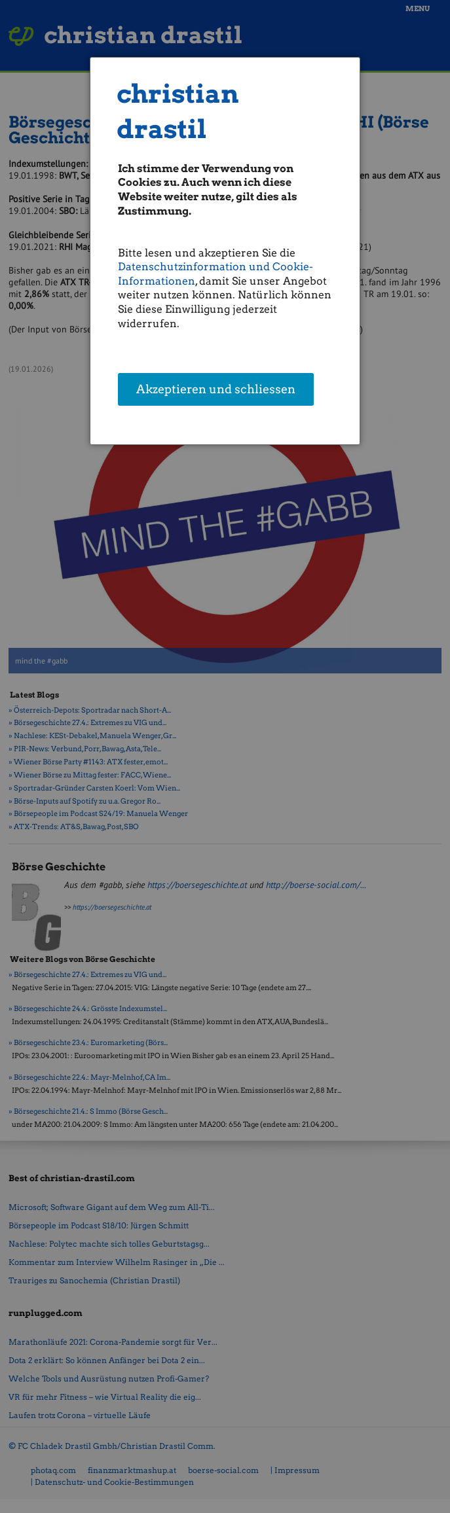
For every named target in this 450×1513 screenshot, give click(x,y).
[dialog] (225, 251)
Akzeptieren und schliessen (215, 390)
